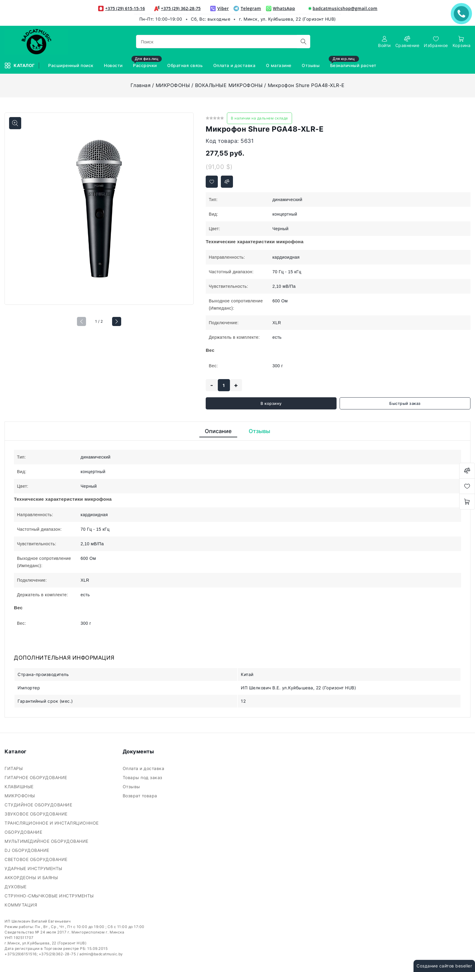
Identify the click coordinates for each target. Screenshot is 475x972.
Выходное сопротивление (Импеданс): (236, 304)
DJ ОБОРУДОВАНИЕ (28, 850)
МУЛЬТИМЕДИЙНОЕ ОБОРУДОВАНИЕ (47, 841)
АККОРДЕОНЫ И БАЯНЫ (32, 877)
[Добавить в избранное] (212, 182)
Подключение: (224, 322)
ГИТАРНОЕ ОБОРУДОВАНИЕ (36, 777)
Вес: (213, 365)
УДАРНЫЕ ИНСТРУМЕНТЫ (34, 868)
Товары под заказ (143, 777)
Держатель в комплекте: (234, 337)
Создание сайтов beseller (444, 965)
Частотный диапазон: (231, 271)
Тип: (213, 199)
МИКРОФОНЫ (173, 85)
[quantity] (224, 385)
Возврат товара (141, 795)
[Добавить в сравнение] (227, 182)
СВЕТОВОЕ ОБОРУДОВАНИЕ (37, 859)
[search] (303, 41)
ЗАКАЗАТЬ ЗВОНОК (463, 13)
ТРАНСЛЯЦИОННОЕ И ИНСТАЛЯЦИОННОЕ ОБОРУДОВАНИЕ (52, 827)
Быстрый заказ (405, 403)
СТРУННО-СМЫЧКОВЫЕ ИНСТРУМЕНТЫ (50, 895)
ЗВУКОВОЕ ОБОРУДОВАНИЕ (37, 813)
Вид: (213, 214)
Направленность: (227, 257)
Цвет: (214, 228)
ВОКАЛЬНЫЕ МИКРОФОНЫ (229, 85)
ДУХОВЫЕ (16, 886)
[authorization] (384, 42)
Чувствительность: (228, 286)
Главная (141, 85)
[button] (116, 321)
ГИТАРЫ (14, 768)
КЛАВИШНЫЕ (20, 786)
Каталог (20, 65)
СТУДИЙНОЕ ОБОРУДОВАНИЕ (39, 804)
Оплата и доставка (144, 768)
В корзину (271, 403)
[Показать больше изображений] (15, 123)
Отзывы (132, 786)
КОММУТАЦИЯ (21, 904)
